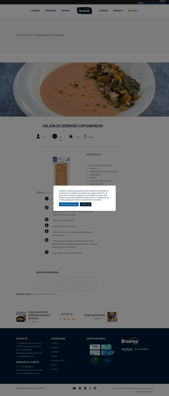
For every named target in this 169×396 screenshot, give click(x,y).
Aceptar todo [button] (85, 204)
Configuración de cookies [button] (69, 204)
